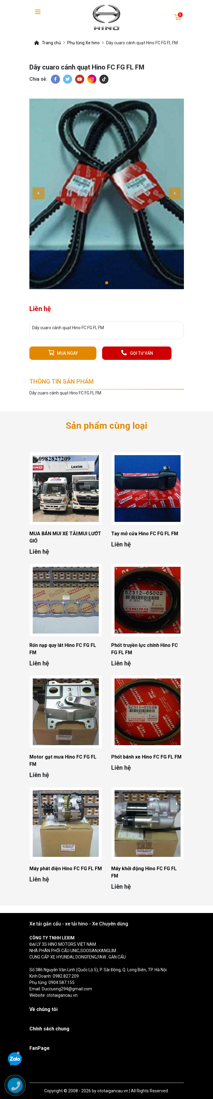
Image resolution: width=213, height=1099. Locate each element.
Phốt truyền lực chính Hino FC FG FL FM (144, 648)
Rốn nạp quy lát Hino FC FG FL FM (62, 648)
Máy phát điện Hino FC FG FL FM (65, 868)
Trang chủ (47, 42)
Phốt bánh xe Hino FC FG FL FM (146, 757)
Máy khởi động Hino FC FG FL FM (144, 872)
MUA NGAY (63, 353)
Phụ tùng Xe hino (83, 42)
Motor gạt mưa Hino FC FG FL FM (62, 760)
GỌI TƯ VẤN (137, 353)
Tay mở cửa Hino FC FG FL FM (144, 533)
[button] (106, 282)
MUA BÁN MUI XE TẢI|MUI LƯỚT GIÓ (65, 537)
